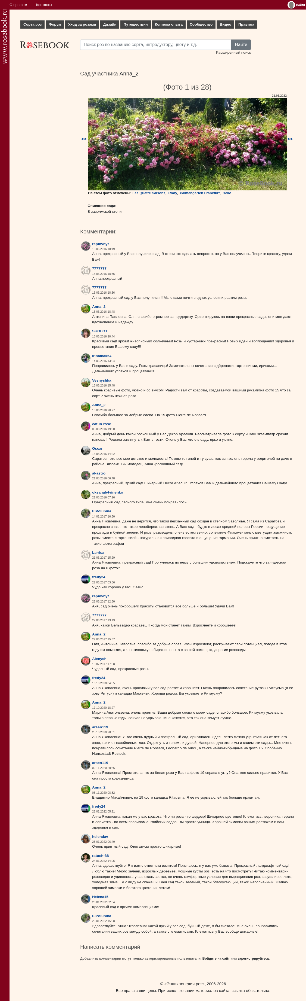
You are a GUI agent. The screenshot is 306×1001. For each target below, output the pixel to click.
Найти (241, 44)
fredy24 (98, 577)
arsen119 (100, 727)
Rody (172, 193)
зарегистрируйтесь (253, 958)
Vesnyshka (101, 380)
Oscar (97, 448)
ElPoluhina (101, 511)
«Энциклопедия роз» (184, 983)
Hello (227, 193)
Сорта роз (32, 24)
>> (290, 139)
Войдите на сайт (216, 958)
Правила (246, 24)
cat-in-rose (101, 424)
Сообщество (201, 24)
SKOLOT (100, 331)
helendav (100, 837)
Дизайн (110, 24)
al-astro (98, 473)
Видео (225, 24)
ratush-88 (100, 856)
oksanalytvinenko (107, 492)
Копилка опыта (169, 24)
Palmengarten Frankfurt (200, 193)
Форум (55, 24)
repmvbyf (100, 244)
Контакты (44, 5)
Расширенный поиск (233, 52)
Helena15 (100, 897)
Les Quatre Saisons (148, 193)
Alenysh (99, 659)
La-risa (98, 552)
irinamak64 (101, 356)
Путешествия (135, 24)
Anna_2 (129, 74)
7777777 (99, 268)
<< (84, 139)
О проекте (18, 5)
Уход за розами (82, 24)
